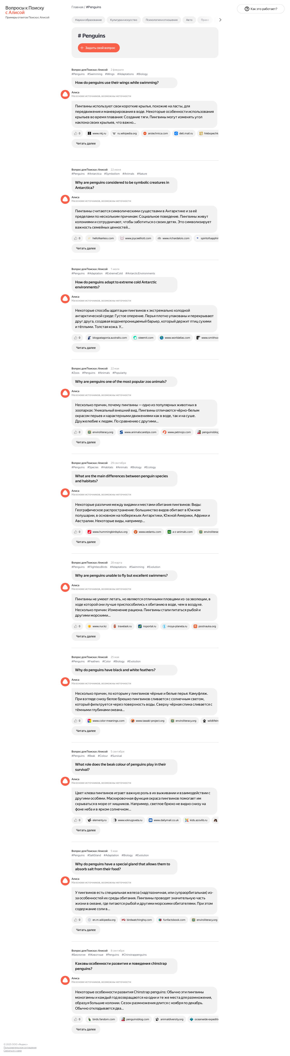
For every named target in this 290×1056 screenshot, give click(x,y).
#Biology (142, 74)
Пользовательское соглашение (20, 1047)
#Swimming (94, 74)
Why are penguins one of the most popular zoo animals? (121, 381)
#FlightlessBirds (97, 567)
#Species (92, 467)
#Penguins (78, 74)
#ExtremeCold (114, 273)
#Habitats (107, 467)
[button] (99, 47)
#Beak (91, 755)
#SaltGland (94, 855)
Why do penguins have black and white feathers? (115, 670)
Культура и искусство (123, 20)
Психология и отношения (161, 20)
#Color (106, 661)
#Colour (103, 755)
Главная (77, 7)
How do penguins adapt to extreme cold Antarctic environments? (116, 284)
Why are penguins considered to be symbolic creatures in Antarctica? (122, 185)
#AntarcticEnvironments (140, 273)
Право (205, 20)
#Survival (116, 755)
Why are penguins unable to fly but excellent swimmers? (121, 575)
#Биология (78, 954)
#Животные (95, 954)
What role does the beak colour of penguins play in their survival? (120, 767)
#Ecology (150, 467)
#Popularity (120, 372)
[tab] (98, 20)
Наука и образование (88, 20)
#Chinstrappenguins (134, 954)
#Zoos (75, 372)
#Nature (142, 173)
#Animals (128, 173)
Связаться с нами (13, 1050)
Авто (189, 20)
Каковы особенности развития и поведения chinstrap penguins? (121, 966)
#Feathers (93, 661)
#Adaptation (95, 273)
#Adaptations (125, 74)
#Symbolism (112, 173)
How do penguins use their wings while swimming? (117, 82)
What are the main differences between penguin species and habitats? (121, 478)
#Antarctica (94, 173)
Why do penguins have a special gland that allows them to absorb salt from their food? (122, 866)
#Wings (110, 74)
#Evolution (153, 567)
